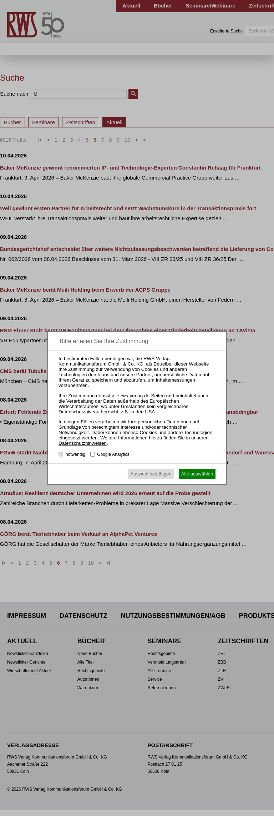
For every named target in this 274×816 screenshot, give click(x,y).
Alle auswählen (197, 474)
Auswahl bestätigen (151, 474)
